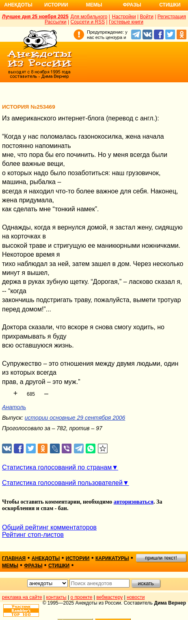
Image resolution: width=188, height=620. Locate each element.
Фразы (132, 5)
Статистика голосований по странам (57, 467)
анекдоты (46, 558)
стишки (58, 566)
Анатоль (14, 407)
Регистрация (172, 16)
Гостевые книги (126, 22)
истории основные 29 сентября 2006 (75, 417)
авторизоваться (133, 502)
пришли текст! (161, 558)
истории (78, 558)
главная (14, 558)
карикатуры (112, 558)
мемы (10, 566)
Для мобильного (89, 16)
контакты (56, 597)
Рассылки (56, 22)
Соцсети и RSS (88, 22)
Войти (146, 16)
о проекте (82, 597)
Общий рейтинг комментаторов (49, 527)
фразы (33, 566)
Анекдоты (18, 5)
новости (136, 597)
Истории (56, 5)
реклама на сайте (22, 597)
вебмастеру (109, 597)
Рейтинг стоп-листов (33, 534)
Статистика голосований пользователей (62, 482)
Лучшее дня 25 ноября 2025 (35, 16)
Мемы (94, 5)
